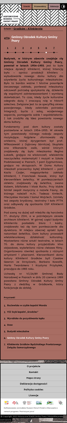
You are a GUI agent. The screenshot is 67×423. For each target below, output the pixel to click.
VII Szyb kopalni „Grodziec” (22, 312)
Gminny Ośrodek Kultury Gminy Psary (28, 338)
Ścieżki (26, 6)
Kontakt (33, 372)
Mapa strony (33, 377)
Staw (10, 325)
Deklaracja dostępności (33, 383)
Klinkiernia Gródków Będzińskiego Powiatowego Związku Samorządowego (34, 346)
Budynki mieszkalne (18, 331)
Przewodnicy (40, 6)
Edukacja (54, 6)
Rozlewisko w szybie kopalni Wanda (27, 305)
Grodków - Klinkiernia (28, 28)
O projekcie (33, 366)
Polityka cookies (33, 389)
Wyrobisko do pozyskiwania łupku (26, 318)
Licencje (33, 395)
